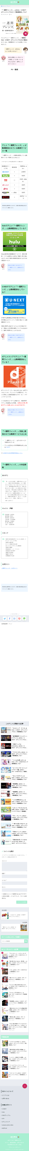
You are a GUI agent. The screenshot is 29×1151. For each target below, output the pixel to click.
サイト (4, 887)
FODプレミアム (6, 1115)
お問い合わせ (5, 1098)
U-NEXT (8, 447)
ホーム (7, 1142)
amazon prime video (7, 1125)
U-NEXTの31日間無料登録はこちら (13, 453)
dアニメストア (6, 1121)
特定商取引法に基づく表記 (14, 1144)
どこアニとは (5, 1095)
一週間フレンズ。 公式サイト (9, 568)
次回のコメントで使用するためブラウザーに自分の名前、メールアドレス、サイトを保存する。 (14, 896)
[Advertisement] (14, 124)
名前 (3, 873)
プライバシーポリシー (14, 1147)
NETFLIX (4, 1128)
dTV (3, 1118)
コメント (4, 861)
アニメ (10, 624)
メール (4, 880)
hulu (3, 1112)
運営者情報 (13, 1142)
